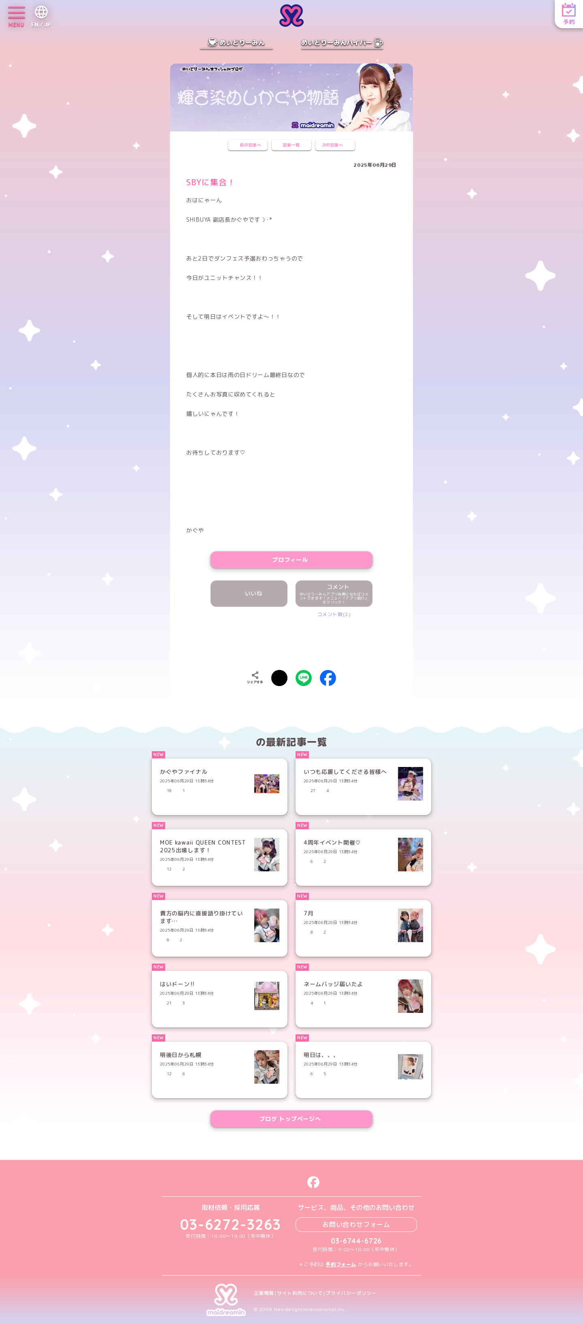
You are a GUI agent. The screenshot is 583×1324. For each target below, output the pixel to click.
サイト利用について (300, 1293)
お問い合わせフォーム (356, 1224)
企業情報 (264, 1293)
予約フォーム (341, 1264)
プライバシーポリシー (351, 1293)
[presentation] (291, 642)
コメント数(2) (334, 614)
